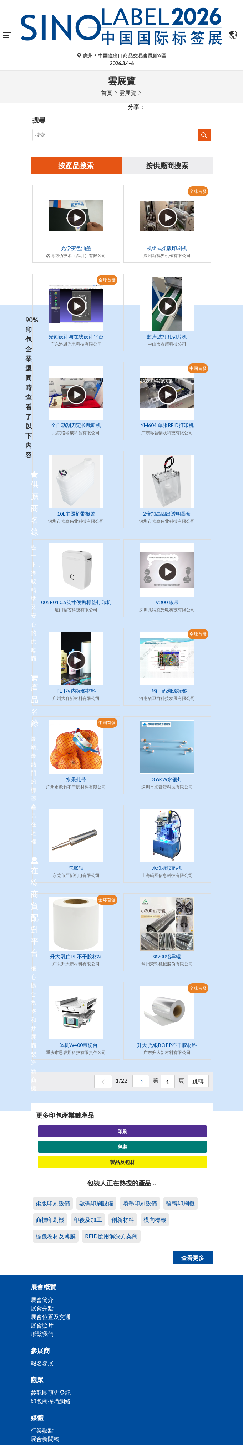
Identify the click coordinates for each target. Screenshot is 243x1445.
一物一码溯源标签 (167, 691)
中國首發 (198, 368)
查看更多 (192, 1258)
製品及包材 (122, 1162)
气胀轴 (76, 868)
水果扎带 (76, 780)
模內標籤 (154, 1219)
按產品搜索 (76, 165)
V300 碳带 (167, 602)
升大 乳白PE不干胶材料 (76, 957)
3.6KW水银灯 (167, 780)
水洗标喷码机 (167, 868)
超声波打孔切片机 (167, 337)
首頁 (106, 92)
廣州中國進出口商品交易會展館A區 (121, 55)
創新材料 (122, 1219)
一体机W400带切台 (76, 1045)
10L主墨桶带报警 (76, 514)
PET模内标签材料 (76, 691)
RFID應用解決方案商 (111, 1236)
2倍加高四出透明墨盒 (167, 514)
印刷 (122, 1132)
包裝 (122, 1147)
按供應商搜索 (167, 165)
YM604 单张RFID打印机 (167, 425)
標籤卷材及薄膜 (56, 1236)
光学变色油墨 (76, 248)
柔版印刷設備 (53, 1203)
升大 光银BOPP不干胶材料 (167, 1045)
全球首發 (198, 191)
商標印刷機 (50, 1219)
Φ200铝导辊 (167, 957)
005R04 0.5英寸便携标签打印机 (76, 602)
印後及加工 (88, 1219)
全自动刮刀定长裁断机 (76, 425)
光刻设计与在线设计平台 (76, 337)
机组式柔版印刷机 (167, 248)
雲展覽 (127, 92)
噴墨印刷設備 (140, 1203)
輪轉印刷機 (180, 1203)
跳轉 (197, 1082)
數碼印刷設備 (96, 1203)
